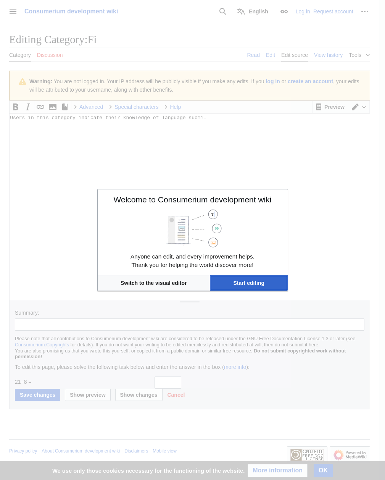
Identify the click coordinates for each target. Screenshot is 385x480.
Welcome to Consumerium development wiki (193, 199)
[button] (154, 283)
